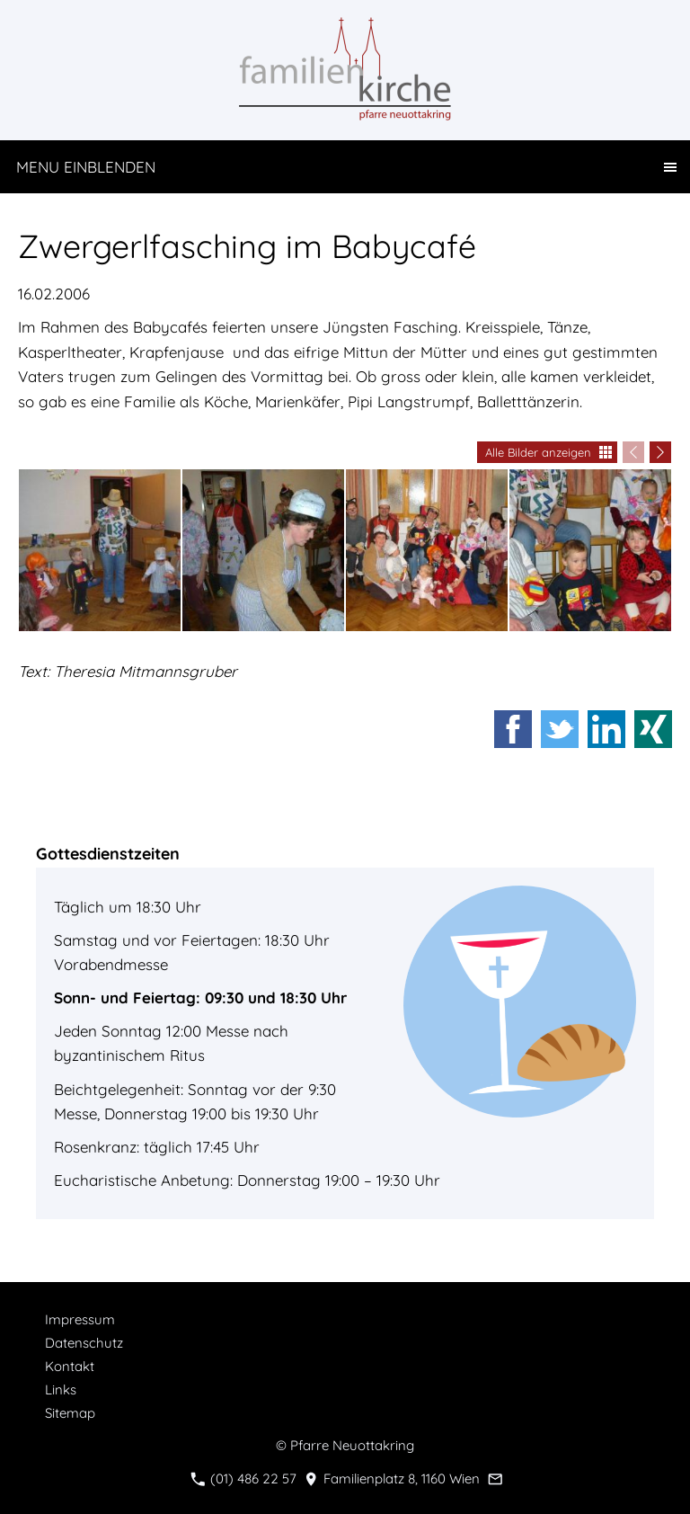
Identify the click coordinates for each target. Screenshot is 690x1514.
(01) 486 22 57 (243, 1478)
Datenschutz (84, 1342)
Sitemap (70, 1412)
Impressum (80, 1319)
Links (60, 1389)
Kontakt (69, 1366)
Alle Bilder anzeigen (538, 452)
